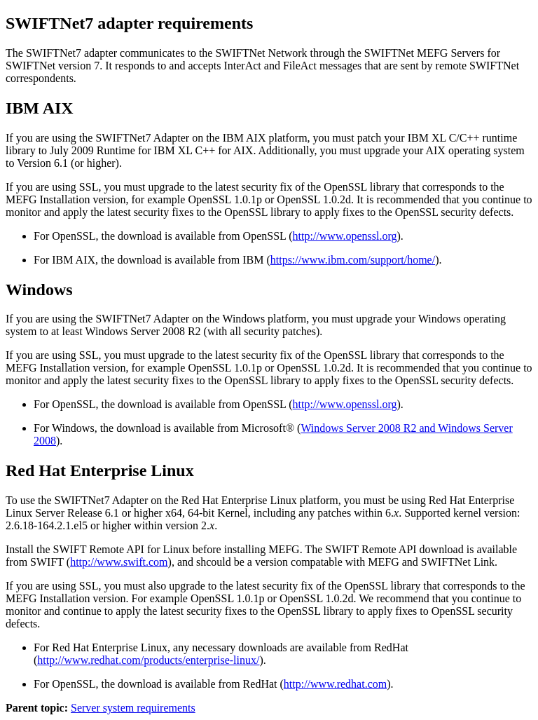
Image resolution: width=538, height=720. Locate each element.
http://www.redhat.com (335, 684)
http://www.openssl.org (345, 236)
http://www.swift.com (118, 562)
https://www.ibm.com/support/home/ (352, 260)
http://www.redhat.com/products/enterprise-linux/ (148, 660)
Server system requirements (133, 708)
